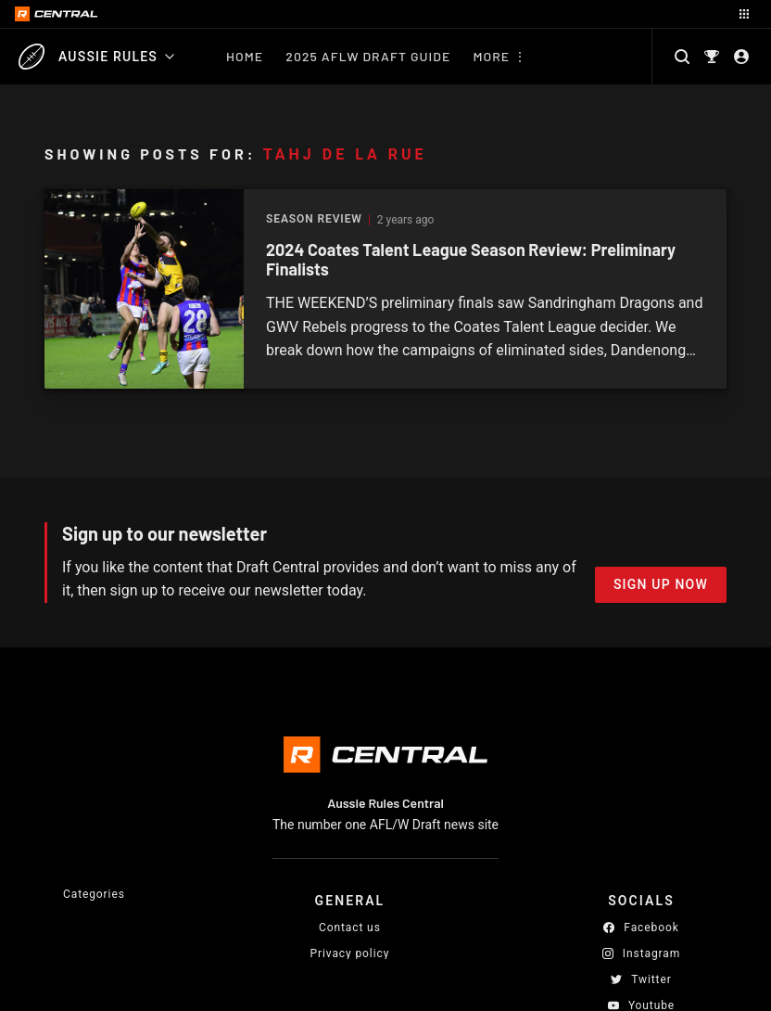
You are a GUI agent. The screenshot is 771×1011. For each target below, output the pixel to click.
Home (244, 56)
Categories (94, 894)
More (491, 56)
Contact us (350, 927)
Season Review (314, 219)
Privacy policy (350, 953)
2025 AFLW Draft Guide (367, 56)
